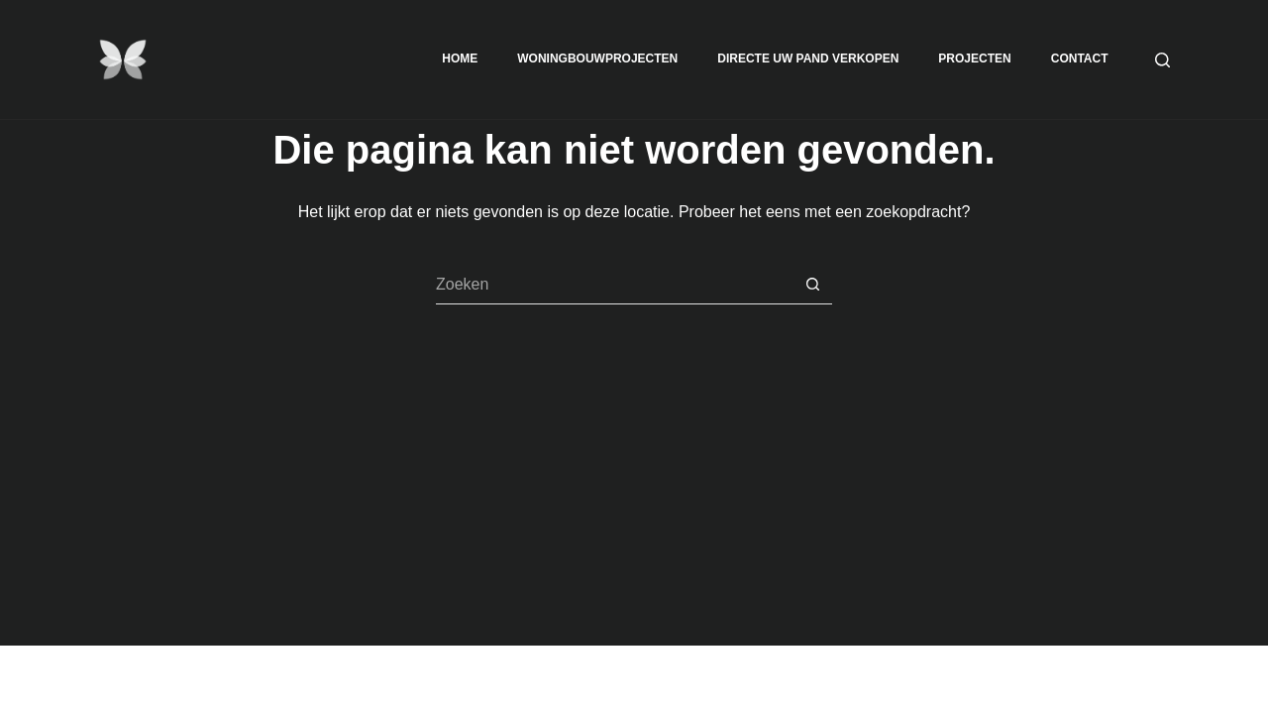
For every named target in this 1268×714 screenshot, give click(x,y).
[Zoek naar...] (614, 284)
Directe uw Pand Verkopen (807, 58)
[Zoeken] (1162, 60)
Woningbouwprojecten (597, 58)
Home (459, 58)
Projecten (974, 58)
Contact (1080, 58)
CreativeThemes (403, 679)
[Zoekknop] (812, 284)
